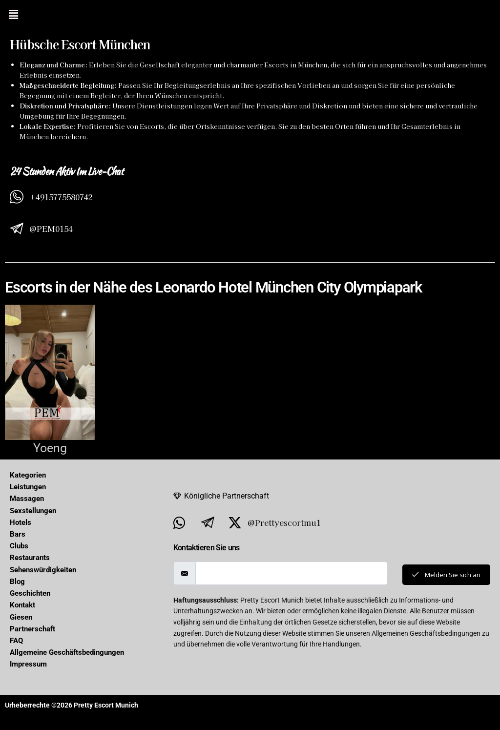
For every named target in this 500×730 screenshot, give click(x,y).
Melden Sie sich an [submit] (444, 574)
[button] (13, 14)
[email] (289, 573)
